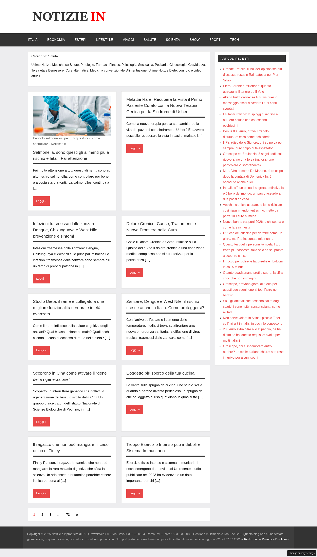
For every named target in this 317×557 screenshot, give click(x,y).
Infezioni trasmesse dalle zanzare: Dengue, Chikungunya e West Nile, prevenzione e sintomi (67, 230)
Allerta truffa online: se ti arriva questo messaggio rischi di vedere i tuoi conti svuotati (250, 103)
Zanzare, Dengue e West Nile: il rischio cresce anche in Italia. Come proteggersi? (164, 308)
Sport (215, 39)
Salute (150, 39)
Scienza (173, 39)
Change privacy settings (302, 553)
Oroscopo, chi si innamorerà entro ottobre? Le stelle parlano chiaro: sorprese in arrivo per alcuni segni (253, 351)
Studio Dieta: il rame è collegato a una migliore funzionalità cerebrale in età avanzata (70, 308)
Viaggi (128, 39)
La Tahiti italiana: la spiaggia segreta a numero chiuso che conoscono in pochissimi (250, 120)
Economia (56, 39)
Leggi (40, 201)
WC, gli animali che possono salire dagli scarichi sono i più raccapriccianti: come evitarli (251, 306)
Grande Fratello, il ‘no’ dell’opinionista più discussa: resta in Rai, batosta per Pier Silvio (252, 74)
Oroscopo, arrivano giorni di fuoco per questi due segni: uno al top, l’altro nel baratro (250, 289)
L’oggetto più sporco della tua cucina (162, 379)
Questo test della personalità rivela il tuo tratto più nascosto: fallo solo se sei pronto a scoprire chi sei (253, 250)
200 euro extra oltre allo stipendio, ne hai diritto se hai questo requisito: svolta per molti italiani (252, 334)
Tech (234, 39)
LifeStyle (104, 39)
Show (195, 39)
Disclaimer (282, 546)
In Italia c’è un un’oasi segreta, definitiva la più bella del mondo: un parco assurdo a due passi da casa (253, 193)
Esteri (80, 39)
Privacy (267, 546)
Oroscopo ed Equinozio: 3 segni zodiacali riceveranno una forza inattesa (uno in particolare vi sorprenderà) (252, 159)
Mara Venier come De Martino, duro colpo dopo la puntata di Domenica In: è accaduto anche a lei (253, 176)
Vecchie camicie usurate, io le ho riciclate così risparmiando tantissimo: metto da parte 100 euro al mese (252, 210)
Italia (33, 39)
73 (68, 521)
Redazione (251, 546)
